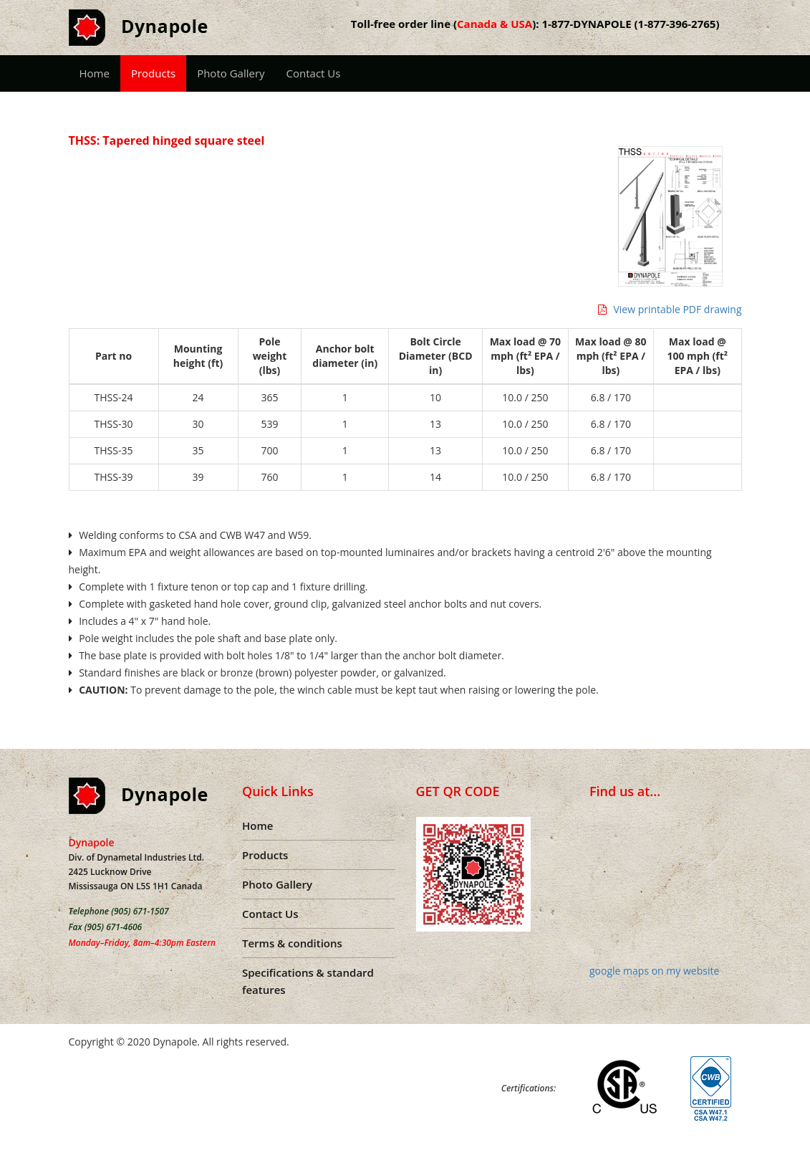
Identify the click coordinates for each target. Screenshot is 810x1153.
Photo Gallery (230, 73)
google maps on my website (654, 970)
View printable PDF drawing (670, 309)
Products (153, 73)
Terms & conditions (292, 943)
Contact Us (313, 73)
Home (94, 73)
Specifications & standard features (308, 981)
